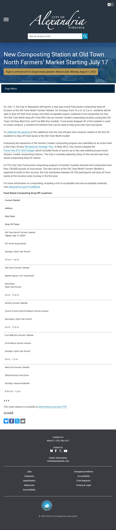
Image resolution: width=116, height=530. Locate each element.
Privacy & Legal (83, 485)
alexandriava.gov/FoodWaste (24, 186)
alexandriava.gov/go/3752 (53, 406)
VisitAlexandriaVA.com (58, 461)
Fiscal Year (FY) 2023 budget (19, 150)
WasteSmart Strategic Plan (39, 146)
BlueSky (51, 451)
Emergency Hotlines (83, 471)
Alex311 (51, 440)
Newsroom (29, 485)
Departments (29, 480)
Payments (29, 476)
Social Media (29, 489)
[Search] (85, 36)
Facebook (56, 451)
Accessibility (83, 476)
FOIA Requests (83, 480)
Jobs (29, 471)
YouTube (65, 451)
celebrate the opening (18, 132)
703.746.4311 (62, 440)
